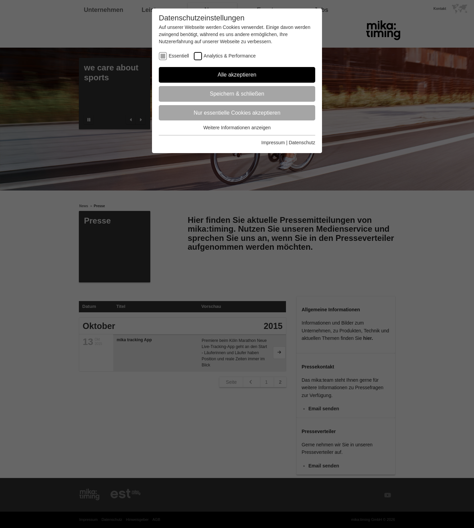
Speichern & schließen (237, 94)
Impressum (273, 142)
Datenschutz (302, 142)
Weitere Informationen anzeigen (237, 127)
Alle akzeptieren (237, 75)
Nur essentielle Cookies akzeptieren (236, 113)
